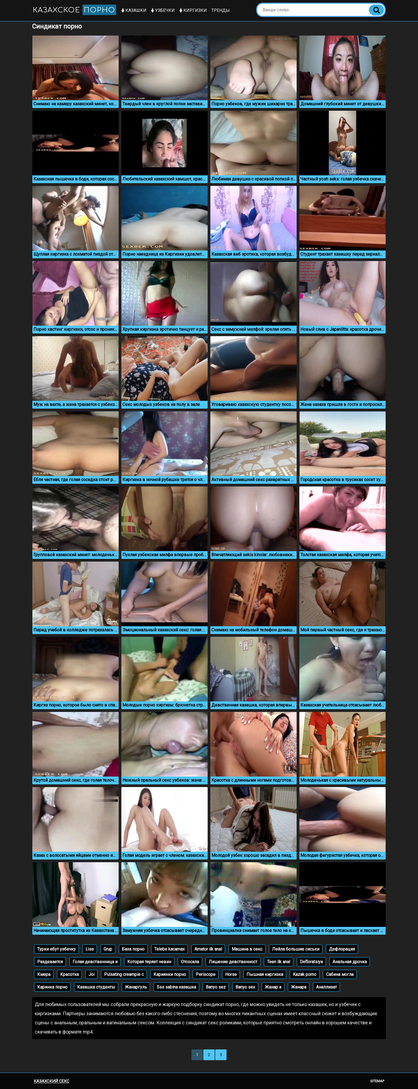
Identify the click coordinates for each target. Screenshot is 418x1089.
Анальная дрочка (350, 961)
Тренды (220, 10)
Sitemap (377, 1081)
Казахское (74, 10)
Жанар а (273, 987)
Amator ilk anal (208, 949)
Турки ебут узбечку (56, 949)
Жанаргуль (136, 987)
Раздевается (50, 961)
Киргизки (193, 10)
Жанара (298, 987)
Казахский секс (51, 1081)
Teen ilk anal (278, 961)
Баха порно (133, 949)
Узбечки (163, 10)
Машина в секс (247, 949)
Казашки (133, 10)
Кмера (43, 974)
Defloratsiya (311, 961)
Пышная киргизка (264, 974)
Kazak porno (304, 974)
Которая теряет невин (149, 961)
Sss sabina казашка (176, 987)
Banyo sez (216, 987)
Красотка (69, 974)
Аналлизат (326, 987)
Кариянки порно (169, 974)
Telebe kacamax (169, 949)
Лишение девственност (233, 961)
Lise (89, 949)
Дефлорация (342, 949)
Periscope (205, 974)
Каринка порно (52, 987)
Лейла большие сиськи (295, 949)
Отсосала (190, 961)
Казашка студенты (96, 987)
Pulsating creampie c (124, 974)
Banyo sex (245, 987)
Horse (231, 974)
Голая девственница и (95, 961)
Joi (91, 974)
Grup (108, 949)
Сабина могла (340, 974)
